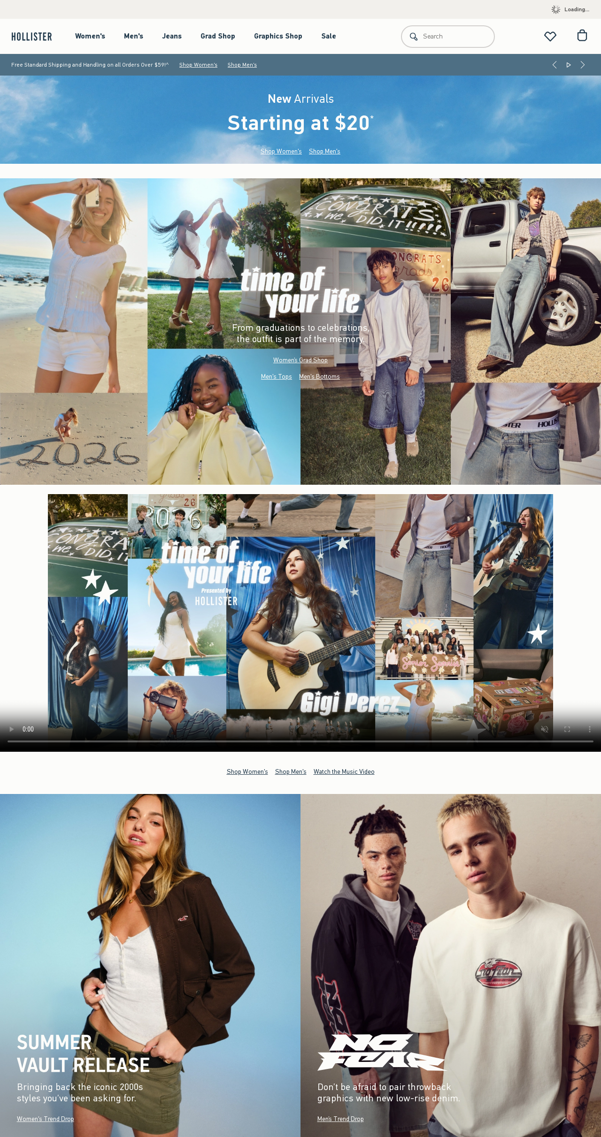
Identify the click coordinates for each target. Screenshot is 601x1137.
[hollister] (36, 36)
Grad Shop (217, 36)
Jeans (172, 36)
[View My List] (550, 36)
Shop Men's (242, 65)
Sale (328, 36)
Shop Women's (198, 65)
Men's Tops (276, 376)
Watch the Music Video (344, 771)
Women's (90, 36)
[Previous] (554, 65)
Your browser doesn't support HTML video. (300, 623)
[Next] (583, 65)
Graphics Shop (278, 36)
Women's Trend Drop (45, 1118)
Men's (133, 36)
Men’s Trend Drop (340, 1118)
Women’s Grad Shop (300, 360)
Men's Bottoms (319, 376)
